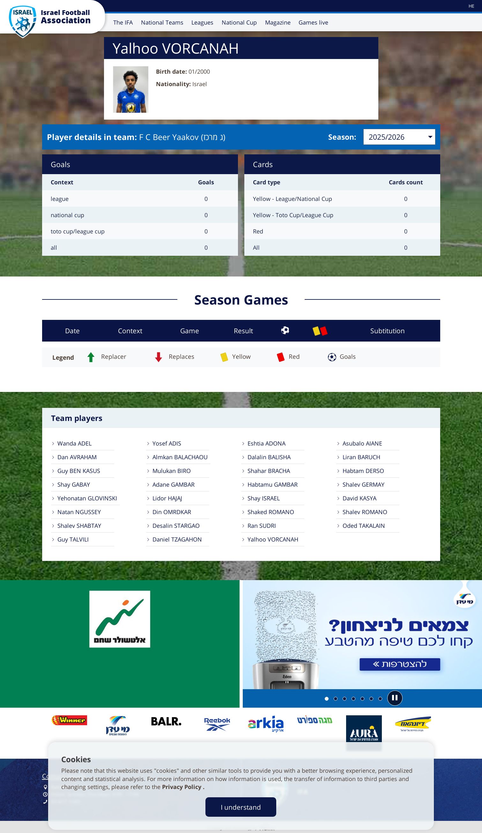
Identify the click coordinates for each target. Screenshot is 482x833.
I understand (241, 807)
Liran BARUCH (361, 457)
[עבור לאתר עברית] (471, 6)
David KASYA (359, 498)
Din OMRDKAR (171, 512)
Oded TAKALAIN (364, 525)
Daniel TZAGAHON (177, 539)
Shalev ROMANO (365, 512)
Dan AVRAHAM (77, 457)
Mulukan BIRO (171, 471)
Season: (342, 137)
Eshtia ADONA (266, 443)
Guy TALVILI (73, 539)
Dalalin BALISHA (269, 457)
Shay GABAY (73, 484)
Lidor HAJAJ (167, 498)
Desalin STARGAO (176, 525)
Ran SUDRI (262, 525)
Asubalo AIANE (362, 443)
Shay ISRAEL (264, 498)
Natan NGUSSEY (79, 512)
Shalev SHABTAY (79, 525)
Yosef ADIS (166, 443)
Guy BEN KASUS (78, 471)
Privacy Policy (182, 787)
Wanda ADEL (74, 443)
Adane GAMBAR (173, 484)
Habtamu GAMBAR (273, 484)
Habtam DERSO (363, 471)
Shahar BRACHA (269, 471)
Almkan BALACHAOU (180, 457)
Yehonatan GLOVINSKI (87, 498)
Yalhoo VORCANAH (273, 539)
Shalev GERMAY (363, 484)
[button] (395, 698)
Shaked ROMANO (271, 512)
